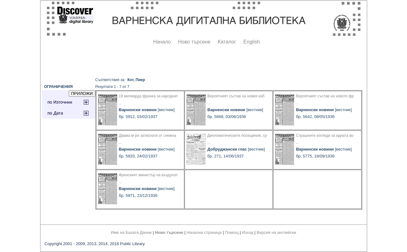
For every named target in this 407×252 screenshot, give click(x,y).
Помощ (231, 232)
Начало (162, 41)
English (252, 41)
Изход (247, 232)
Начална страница (204, 232)
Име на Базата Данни (131, 232)
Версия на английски (276, 232)
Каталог (227, 41)
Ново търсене (194, 41)
